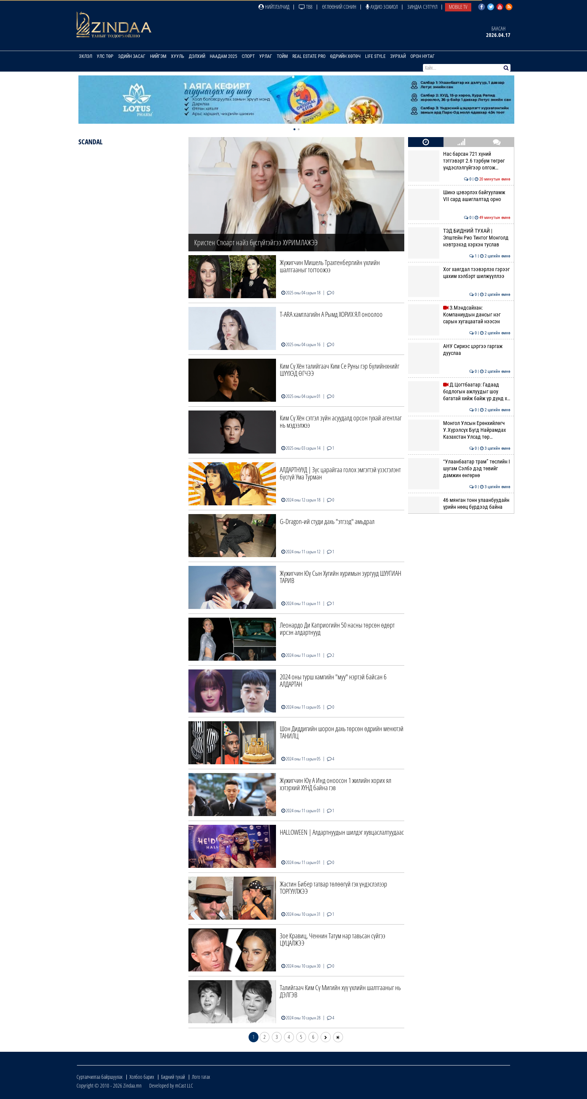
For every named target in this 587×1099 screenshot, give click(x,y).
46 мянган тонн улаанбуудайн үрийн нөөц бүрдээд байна (459, 503)
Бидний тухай (173, 1076)
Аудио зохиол (382, 6)
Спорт (248, 56)
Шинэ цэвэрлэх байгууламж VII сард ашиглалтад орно (459, 196)
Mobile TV (458, 6)
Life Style (375, 56)
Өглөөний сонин (339, 6)
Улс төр (105, 56)
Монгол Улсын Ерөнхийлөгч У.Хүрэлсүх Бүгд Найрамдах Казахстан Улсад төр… (459, 430)
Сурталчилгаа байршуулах (100, 1076)
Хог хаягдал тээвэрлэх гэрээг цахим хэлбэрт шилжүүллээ (459, 273)
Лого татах (201, 1076)
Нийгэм (158, 56)
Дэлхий (197, 56)
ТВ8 (306, 6)
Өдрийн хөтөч (345, 56)
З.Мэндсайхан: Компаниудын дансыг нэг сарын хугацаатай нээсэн (459, 314)
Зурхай (398, 56)
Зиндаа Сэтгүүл (422, 6)
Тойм (282, 56)
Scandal (90, 141)
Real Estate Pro (308, 56)
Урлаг (265, 56)
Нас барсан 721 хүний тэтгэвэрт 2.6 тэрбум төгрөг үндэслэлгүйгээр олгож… (459, 160)
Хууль (177, 56)
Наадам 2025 (223, 56)
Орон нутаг (422, 56)
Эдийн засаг (131, 56)
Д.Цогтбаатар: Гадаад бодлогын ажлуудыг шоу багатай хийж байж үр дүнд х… (459, 391)
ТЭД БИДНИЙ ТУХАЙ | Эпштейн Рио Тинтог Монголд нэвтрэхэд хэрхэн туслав (459, 237)
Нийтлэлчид (273, 6)
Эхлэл (85, 56)
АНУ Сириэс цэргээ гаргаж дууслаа (459, 349)
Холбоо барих (141, 1076)
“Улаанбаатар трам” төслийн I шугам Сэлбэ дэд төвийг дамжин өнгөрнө (459, 468)
